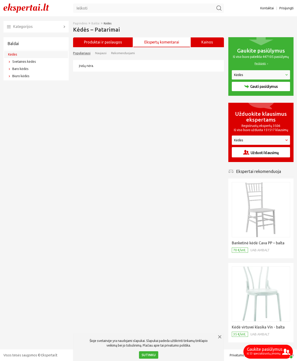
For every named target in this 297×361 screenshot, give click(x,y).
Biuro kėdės (20, 76)
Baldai (13, 43)
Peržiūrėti (260, 63)
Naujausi (101, 53)
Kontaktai (267, 8)
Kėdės (12, 54)
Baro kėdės (20, 69)
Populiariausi (81, 53)
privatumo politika (177, 345)
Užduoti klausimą (261, 152)
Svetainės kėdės (24, 61)
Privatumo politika (242, 355)
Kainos (207, 42)
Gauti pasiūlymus (261, 86)
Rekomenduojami (123, 53)
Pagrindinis (80, 23)
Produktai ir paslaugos (103, 42)
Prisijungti (286, 8)
